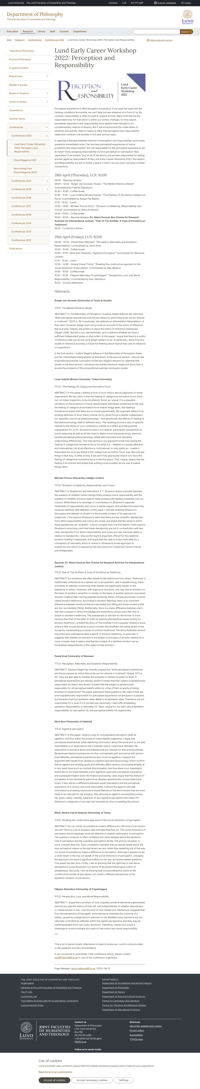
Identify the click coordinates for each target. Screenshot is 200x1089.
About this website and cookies (146, 1026)
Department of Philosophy (35, 14)
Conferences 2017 (21, 206)
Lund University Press (32, 1005)
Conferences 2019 (29, 189)
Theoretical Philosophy (21, 50)
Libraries (113, 2)
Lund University (16, 2)
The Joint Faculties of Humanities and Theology (51, 2)
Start (9, 39)
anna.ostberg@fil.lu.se (83, 968)
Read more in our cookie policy (55, 1071)
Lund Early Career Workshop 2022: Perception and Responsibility (29, 148)
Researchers (28, 76)
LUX (124, 2)
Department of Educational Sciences (121, 1009)
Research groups (18, 84)
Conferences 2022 (54, 39)
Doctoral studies (28, 102)
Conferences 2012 (21, 240)
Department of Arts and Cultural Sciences (123, 996)
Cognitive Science (19, 67)
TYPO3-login (136, 1039)
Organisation (27, 983)
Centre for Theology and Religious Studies (124, 1005)
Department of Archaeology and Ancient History (127, 983)
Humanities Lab (29, 996)
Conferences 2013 (21, 231)
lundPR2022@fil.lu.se (66, 957)
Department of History (113, 992)
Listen (186, 2)
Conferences (35, 39)
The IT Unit (26, 992)
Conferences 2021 (29, 181)
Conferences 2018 (21, 197)
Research (20, 39)
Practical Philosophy (20, 59)
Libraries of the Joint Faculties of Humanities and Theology (51, 987)
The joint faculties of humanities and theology (31, 19)
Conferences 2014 (21, 223)
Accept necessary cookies (92, 1080)
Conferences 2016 (21, 214)
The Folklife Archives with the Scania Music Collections (49, 1000)
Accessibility (136, 1035)
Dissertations (16, 110)
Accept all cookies (54, 1080)
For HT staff (137, 2)
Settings (124, 1080)
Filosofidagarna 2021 (25, 160)
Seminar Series (17, 118)
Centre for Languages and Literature (121, 1000)
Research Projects (28, 93)
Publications (15, 248)
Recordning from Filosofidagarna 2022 (25, 170)
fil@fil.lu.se (80, 1041)
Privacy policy (137, 1030)
